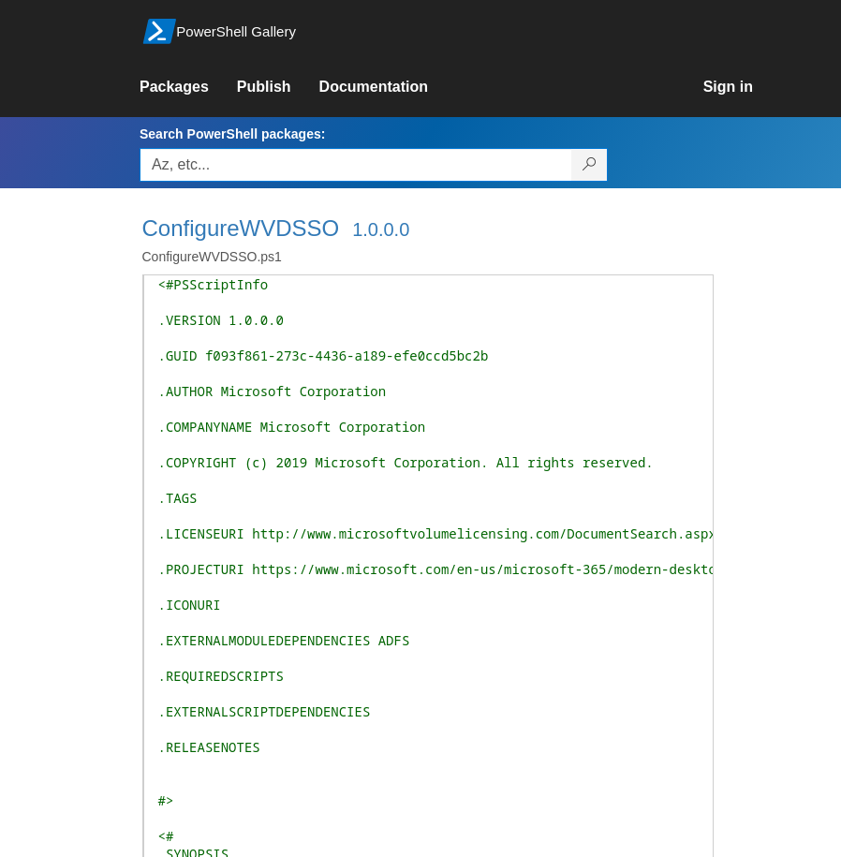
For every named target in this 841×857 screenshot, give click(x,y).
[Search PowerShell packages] (589, 165)
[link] (188, 87)
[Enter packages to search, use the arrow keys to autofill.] (356, 165)
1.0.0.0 (380, 229)
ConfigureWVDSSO (241, 228)
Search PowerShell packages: (232, 133)
